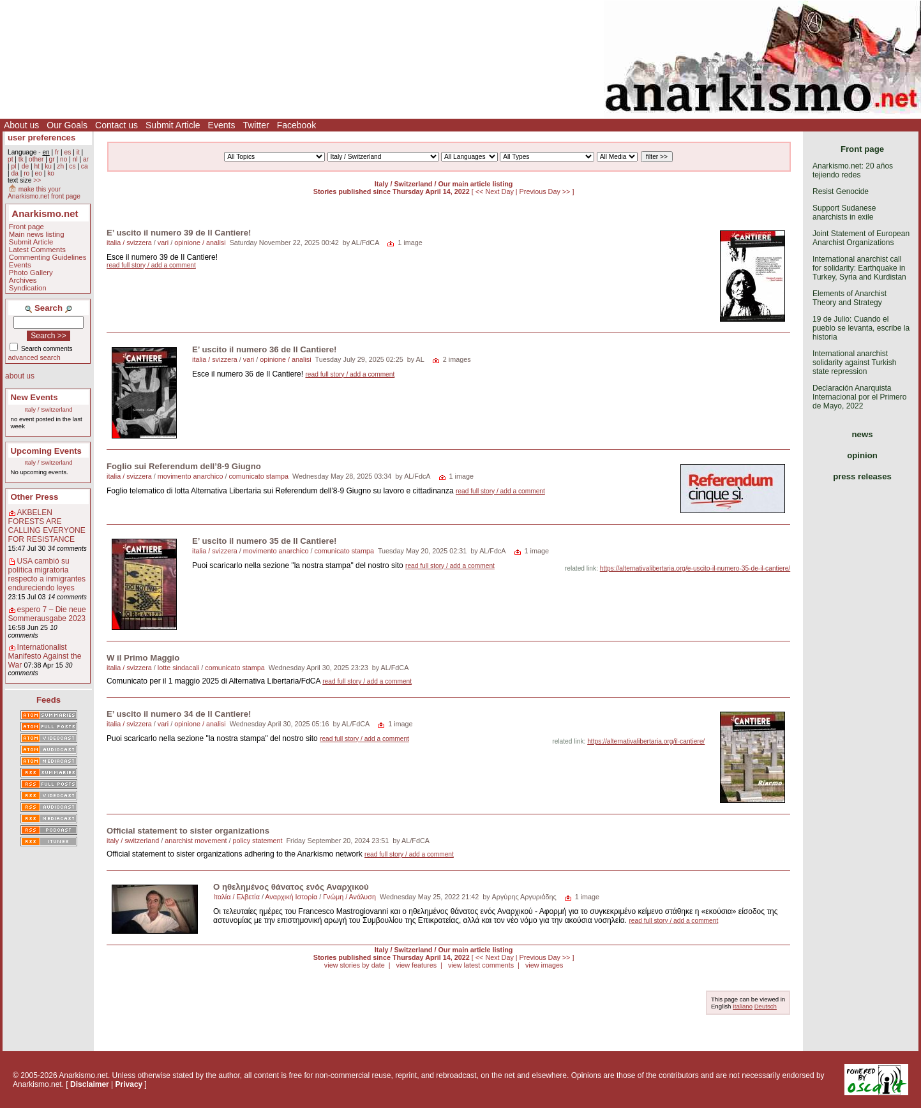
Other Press (35, 497)
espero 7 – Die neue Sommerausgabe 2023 (47, 614)
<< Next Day (495, 191)
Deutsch (765, 1006)
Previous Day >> (546, 191)
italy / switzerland (133, 840)
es (67, 152)
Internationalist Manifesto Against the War (45, 656)
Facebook (296, 125)
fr (57, 152)
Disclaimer (89, 1084)
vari (163, 242)
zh (60, 166)
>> (37, 180)
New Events (34, 397)
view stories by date (354, 965)
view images (544, 965)
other (36, 159)
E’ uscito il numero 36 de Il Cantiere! (264, 349)
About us (21, 125)
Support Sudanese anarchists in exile (844, 212)
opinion (862, 455)
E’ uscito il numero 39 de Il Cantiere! (179, 232)
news (862, 434)
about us (19, 375)
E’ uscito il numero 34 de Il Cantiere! (179, 714)
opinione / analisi (199, 242)
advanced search (34, 357)
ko (50, 173)
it (78, 152)
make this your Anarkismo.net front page (44, 193)
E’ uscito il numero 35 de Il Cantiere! (264, 541)
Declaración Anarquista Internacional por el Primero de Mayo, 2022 (859, 397)
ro (26, 173)
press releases (862, 476)
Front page (26, 226)
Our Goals (67, 125)
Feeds (48, 700)
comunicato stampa (258, 476)
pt (10, 159)
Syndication (28, 288)
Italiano (743, 1006)
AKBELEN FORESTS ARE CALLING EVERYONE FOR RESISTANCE (47, 526)
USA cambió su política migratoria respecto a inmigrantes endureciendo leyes (47, 574)
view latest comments (481, 965)
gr (52, 159)
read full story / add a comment (151, 265)
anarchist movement (196, 840)
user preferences (41, 137)
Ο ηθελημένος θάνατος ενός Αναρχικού (291, 887)
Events (222, 125)
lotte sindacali (178, 667)
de (25, 166)
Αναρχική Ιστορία (291, 897)
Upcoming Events (46, 451)
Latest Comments (37, 249)
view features (416, 965)
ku (48, 166)
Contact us (116, 125)
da (14, 173)
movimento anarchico (190, 476)
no (63, 159)
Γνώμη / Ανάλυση (349, 897)
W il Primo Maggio (143, 658)
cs (72, 166)
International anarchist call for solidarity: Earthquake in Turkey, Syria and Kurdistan (859, 268)
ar (86, 159)
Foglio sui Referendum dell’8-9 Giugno (184, 466)
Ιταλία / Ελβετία (236, 897)
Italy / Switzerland (48, 409)
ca (84, 166)
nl (75, 159)
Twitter (256, 125)
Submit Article (173, 125)
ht (37, 166)
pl (13, 166)
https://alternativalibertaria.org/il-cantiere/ (646, 741)
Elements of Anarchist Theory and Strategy (849, 298)
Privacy (129, 1084)
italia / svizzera (129, 242)
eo (38, 173)
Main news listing (36, 234)
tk (21, 159)
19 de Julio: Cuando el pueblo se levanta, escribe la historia (861, 328)
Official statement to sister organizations (188, 830)
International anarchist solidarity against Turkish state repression (854, 362)
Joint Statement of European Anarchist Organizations (861, 238)
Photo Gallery (31, 272)
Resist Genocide (840, 191)
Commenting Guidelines (48, 257)
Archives (23, 280)
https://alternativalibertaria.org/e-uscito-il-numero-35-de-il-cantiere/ (695, 568)
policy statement (257, 840)
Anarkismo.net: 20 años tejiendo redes (852, 170)
